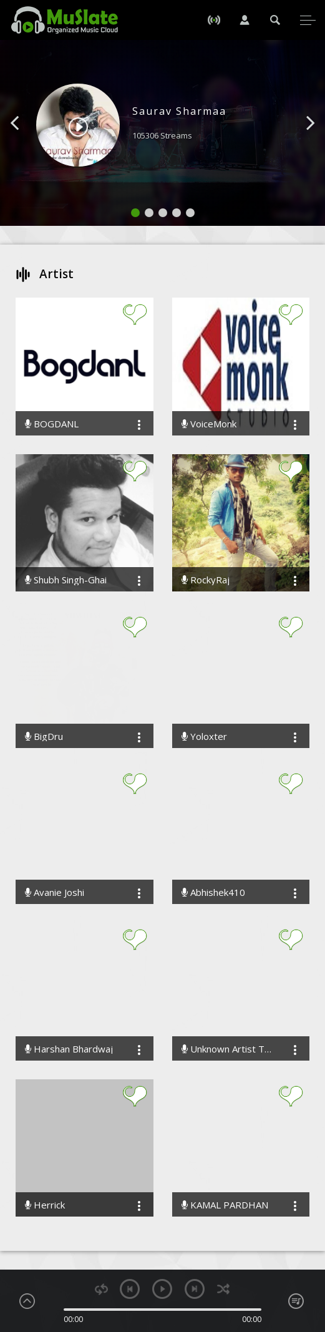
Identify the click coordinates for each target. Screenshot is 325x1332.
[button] (28, 141)
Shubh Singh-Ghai (66, 580)
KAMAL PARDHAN (225, 1205)
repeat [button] (101, 1289)
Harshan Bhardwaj (69, 1049)
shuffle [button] (223, 1289)
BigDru (44, 736)
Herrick (45, 1205)
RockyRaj (206, 580)
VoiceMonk (209, 424)
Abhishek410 (213, 892)
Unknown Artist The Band (229, 1049)
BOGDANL (52, 424)
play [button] (162, 1289)
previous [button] (130, 1289)
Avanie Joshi (54, 892)
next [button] (195, 1289)
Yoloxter (204, 736)
